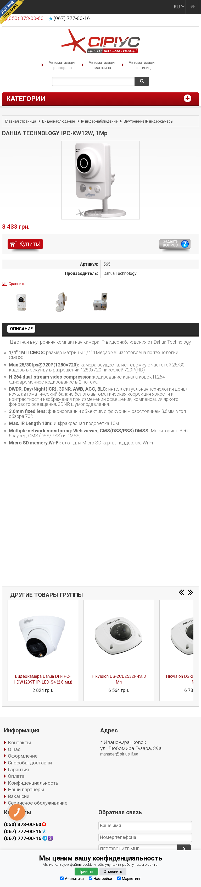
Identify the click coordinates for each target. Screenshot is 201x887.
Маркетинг (129, 878)
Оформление (22, 756)
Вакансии (18, 796)
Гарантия (18, 770)
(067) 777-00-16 (72, 18)
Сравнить (17, 284)
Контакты (19, 742)
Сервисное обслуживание (37, 803)
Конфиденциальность (33, 783)
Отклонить (113, 871)
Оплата (16, 776)
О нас (14, 749)
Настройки (100, 878)
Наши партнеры (26, 789)
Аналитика (72, 878)
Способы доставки (30, 763)
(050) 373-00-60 (22, 824)
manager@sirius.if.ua (119, 754)
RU (177, 7)
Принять (86, 871)
